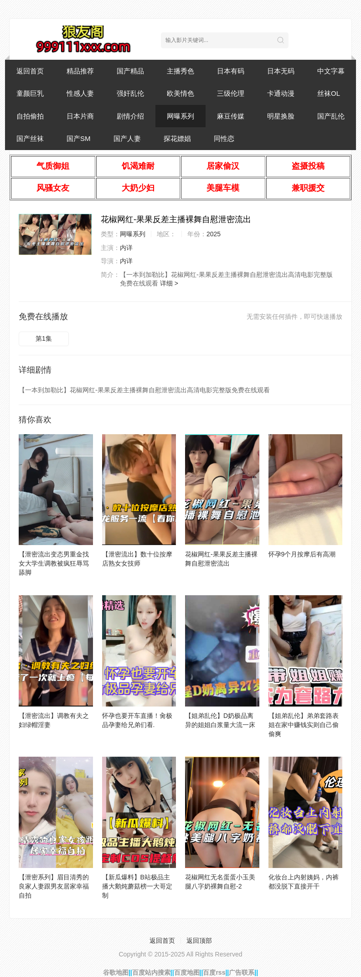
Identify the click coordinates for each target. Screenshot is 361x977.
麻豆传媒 (230, 116)
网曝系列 (180, 116)
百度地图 (187, 972)
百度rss (214, 972)
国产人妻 (127, 138)
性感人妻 (80, 93)
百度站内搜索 (151, 972)
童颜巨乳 (30, 93)
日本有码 (230, 71)
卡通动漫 (280, 93)
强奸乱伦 (130, 93)
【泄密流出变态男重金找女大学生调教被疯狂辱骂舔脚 (54, 563)
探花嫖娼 (177, 138)
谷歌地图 (116, 972)
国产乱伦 (331, 116)
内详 (126, 247)
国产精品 (130, 71)
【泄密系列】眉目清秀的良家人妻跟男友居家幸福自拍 (54, 886)
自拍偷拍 (30, 116)
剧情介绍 (130, 116)
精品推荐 (80, 71)
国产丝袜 (30, 138)
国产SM (79, 138)
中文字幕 (331, 71)
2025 (213, 234)
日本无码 (280, 71)
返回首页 (30, 71)
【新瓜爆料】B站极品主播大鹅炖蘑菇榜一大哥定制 (137, 886)
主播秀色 (180, 71)
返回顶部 (199, 940)
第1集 (44, 338)
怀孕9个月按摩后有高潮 (302, 554)
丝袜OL (328, 93)
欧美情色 (180, 93)
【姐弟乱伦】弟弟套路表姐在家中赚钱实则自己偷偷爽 (303, 725)
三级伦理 (230, 93)
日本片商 (80, 116)
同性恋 (224, 138)
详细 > (169, 283)
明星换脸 (280, 116)
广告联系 (241, 972)
